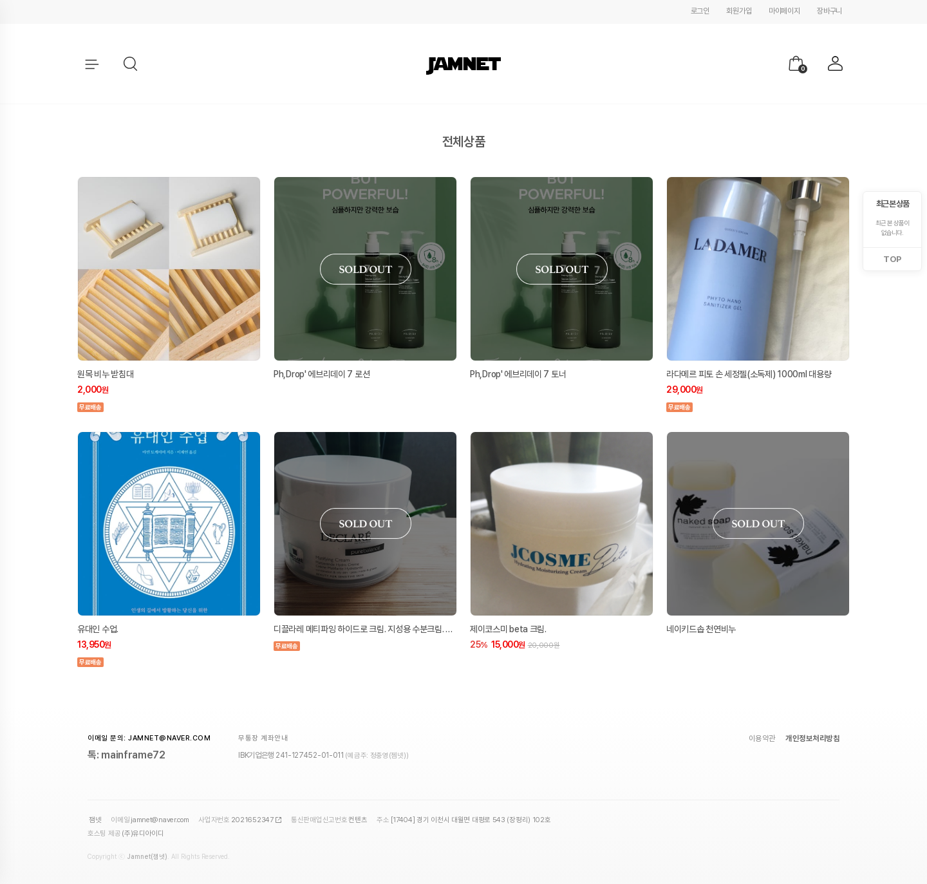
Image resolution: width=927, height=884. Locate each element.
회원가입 (738, 10)
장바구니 (829, 10)
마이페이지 (784, 10)
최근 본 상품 (892, 204)
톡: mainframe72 (126, 755)
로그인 (700, 10)
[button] (131, 64)
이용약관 (762, 738)
